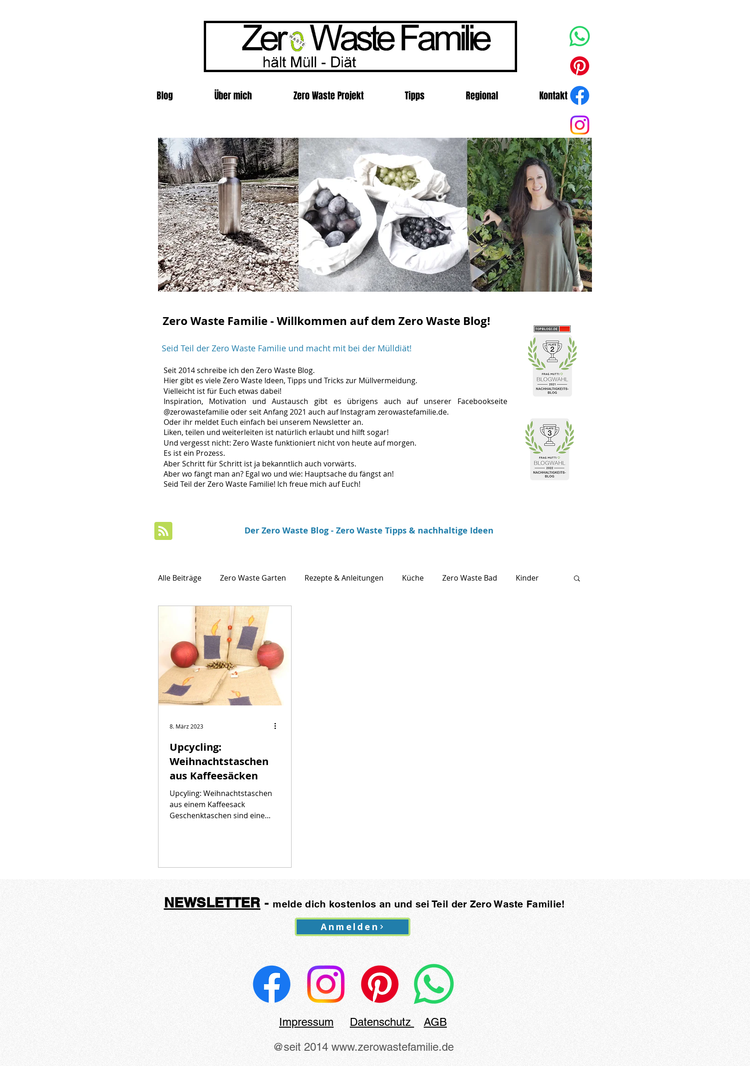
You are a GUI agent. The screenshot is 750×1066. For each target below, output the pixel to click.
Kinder (527, 578)
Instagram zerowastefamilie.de (393, 412)
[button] (577, 579)
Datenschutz (382, 1022)
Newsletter (332, 422)
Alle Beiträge (179, 578)
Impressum (306, 1022)
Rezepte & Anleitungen (344, 578)
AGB (435, 1022)
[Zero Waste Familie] (579, 125)
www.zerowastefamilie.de (392, 1047)
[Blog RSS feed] (163, 531)
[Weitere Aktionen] (278, 726)
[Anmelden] (352, 927)
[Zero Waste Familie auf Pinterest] (380, 984)
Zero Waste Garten (253, 578)
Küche (413, 578)
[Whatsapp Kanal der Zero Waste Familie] (434, 984)
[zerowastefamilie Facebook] (272, 984)
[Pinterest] (579, 66)
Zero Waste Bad (469, 578)
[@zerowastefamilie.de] (326, 984)
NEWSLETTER (212, 902)
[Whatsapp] (579, 36)
